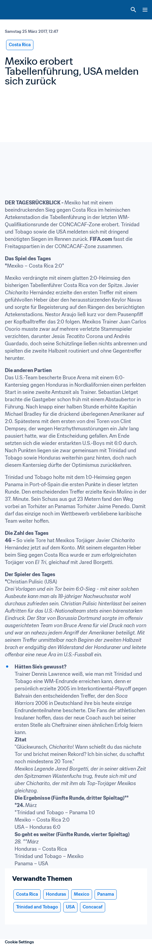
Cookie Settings (19, 942)
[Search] (133, 10)
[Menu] (145, 9)
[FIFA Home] (16, 9)
